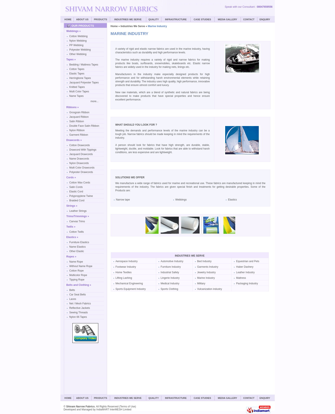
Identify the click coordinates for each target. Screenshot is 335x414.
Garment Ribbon (78, 134)
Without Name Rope (80, 266)
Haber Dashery (244, 266)
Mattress (241, 277)
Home (68, 19)
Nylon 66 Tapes (78, 316)
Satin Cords (76, 187)
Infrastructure (176, 19)
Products (100, 19)
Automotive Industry (172, 261)
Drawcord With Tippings (82, 149)
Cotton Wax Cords (79, 182)
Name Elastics (77, 246)
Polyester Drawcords (81, 172)
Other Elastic (76, 251)
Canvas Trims (77, 221)
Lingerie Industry (170, 277)
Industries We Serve (128, 19)
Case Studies (202, 398)
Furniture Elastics (79, 242)
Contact (248, 19)
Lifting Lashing (124, 277)
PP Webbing (76, 45)
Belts (72, 290)
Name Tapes (76, 95)
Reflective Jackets (79, 308)
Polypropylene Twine (81, 196)
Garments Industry (207, 266)
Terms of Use (127, 406)
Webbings (181, 199)
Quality (153, 19)
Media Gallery (227, 19)
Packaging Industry (247, 283)
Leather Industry (245, 272)
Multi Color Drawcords (81, 167)
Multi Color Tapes (79, 91)
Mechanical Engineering (129, 283)
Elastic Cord (76, 191)
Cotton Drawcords (79, 145)
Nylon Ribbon (77, 130)
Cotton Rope (76, 270)
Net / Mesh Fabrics (80, 303)
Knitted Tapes (77, 87)
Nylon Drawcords (79, 163)
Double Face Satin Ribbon (84, 125)
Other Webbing (78, 54)
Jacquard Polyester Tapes (84, 82)
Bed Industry (204, 261)
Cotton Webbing (78, 36)
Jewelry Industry (206, 272)
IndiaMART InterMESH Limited (113, 409)
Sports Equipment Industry (131, 289)
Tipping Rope (76, 279)
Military (201, 283)
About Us (82, 19)
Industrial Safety (170, 272)
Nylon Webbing (78, 40)
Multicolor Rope (78, 275)
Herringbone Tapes (80, 78)
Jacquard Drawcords (81, 154)
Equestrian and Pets (247, 261)
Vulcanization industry (209, 289)
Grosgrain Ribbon (79, 112)
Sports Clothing (169, 289)
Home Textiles (124, 272)
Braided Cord (76, 200)
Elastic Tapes (76, 73)
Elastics (232, 199)
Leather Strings (78, 210)
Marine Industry (206, 277)
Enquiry (265, 19)
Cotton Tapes (76, 69)
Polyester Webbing (80, 49)
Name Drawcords (79, 158)
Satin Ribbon (76, 121)
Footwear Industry (126, 266)
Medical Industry (170, 283)
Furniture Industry (171, 266)
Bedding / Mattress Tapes (83, 64)
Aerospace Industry (127, 261)
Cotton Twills (76, 231)
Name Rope (76, 261)
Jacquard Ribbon (79, 116)
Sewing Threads (78, 312)
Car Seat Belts (77, 294)
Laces (72, 299)
